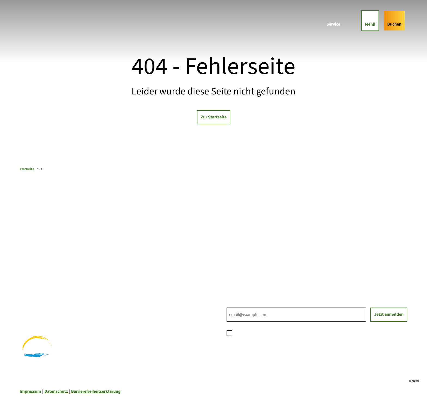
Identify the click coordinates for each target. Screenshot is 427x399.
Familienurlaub (34, 296)
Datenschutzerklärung (278, 333)
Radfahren (29, 309)
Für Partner (237, 260)
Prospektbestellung (245, 253)
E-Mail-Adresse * (242, 304)
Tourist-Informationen (248, 273)
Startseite (27, 169)
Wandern (28, 302)
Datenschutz (56, 391)
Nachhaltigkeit (241, 266)
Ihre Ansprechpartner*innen (253, 247)
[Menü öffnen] (370, 20)
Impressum (30, 391)
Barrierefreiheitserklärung (96, 391)
